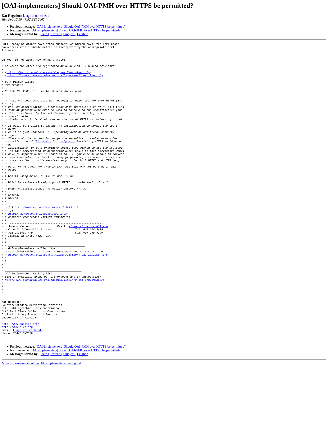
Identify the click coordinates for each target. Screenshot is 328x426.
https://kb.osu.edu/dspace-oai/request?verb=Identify (48, 78)
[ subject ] (69, 34)
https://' (43, 161)
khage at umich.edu (36, 15)
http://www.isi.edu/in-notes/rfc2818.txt (46, 241)
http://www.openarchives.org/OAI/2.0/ (37, 248)
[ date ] (44, 34)
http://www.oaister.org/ (20, 380)
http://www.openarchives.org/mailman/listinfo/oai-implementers (58, 297)
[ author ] (83, 34)
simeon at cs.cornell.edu (88, 263)
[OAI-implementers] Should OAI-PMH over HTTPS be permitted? (81, 26)
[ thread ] (56, 34)
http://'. (67, 161)
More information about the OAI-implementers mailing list (41, 422)
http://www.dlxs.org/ (18, 384)
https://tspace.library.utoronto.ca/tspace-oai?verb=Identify (54, 82)
